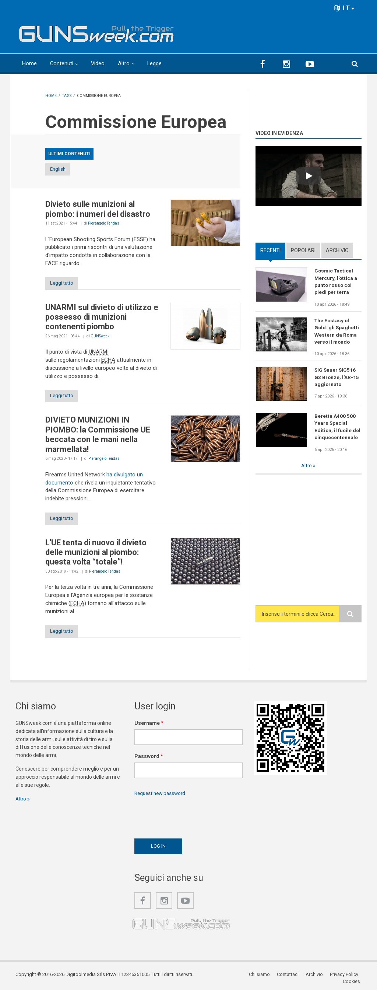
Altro (124, 63)
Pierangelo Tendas (103, 224)
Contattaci (267, 977)
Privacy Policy (323, 977)
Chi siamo (239, 977)
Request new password (161, 795)
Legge (155, 63)
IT (344, 8)
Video (98, 63)
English (64, 169)
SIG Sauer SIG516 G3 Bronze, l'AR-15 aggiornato (336, 378)
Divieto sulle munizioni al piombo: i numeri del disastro (97, 209)
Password (148, 758)
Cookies (353, 977)
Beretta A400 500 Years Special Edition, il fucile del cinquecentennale (337, 428)
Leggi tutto (64, 283)
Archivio (337, 250)
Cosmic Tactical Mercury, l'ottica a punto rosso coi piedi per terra (336, 282)
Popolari (303, 250)
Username (148, 725)
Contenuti (62, 63)
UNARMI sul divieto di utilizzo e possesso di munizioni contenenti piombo (101, 317)
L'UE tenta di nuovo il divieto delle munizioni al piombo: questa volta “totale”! (96, 554)
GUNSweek (100, 337)
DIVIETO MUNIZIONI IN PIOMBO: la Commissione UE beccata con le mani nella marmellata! (97, 436)
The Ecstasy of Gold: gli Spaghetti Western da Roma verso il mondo (337, 332)
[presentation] (190, 817)
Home (29, 63)
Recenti (270, 250)
